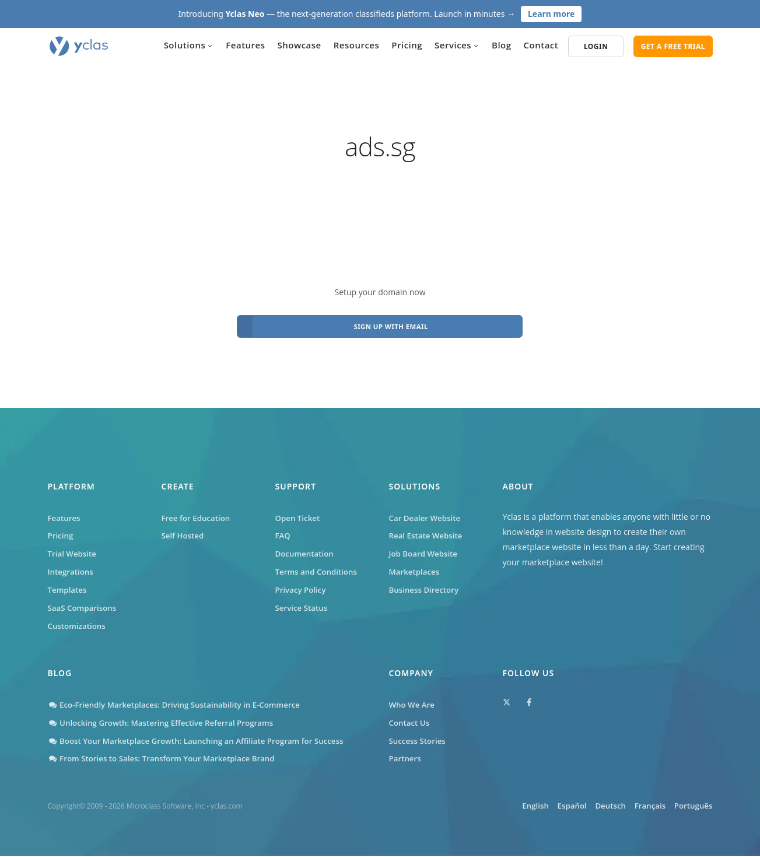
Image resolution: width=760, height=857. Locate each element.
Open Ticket (299, 510)
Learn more (551, 13)
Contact (541, 45)
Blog (502, 45)
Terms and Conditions (318, 566)
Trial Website (73, 548)
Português (692, 807)
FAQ (283, 528)
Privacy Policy (302, 586)
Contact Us (410, 722)
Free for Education (198, 510)
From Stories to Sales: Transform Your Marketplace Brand (167, 760)
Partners (406, 760)
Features (245, 45)
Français (638, 807)
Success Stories (419, 741)
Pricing (406, 45)
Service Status (302, 604)
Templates (68, 586)
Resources (357, 45)
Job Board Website (425, 548)
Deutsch (588, 807)
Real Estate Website (428, 528)
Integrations (72, 566)
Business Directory (426, 586)
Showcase (299, 45)
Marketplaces (415, 566)
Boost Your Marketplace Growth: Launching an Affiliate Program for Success (203, 741)
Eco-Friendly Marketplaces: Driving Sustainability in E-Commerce (180, 703)
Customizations (78, 623)
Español (539, 807)
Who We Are (413, 703)
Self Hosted (184, 528)
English (493, 807)
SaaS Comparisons (84, 604)
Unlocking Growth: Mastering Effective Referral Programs (166, 722)
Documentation (306, 548)
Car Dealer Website (426, 510)
